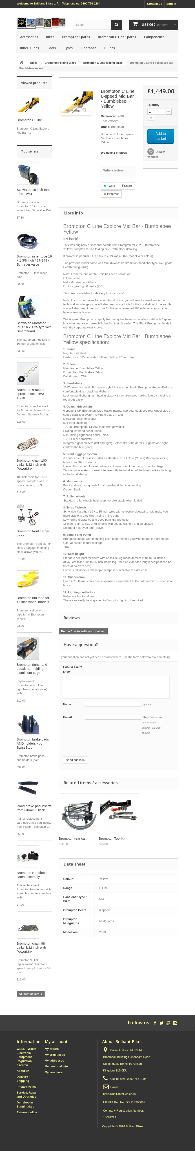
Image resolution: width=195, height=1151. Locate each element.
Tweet (109, 185)
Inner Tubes (29, 48)
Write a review (113, 170)
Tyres (68, 48)
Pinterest (111, 194)
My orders (52, 1049)
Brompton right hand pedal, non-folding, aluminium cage (32, 669)
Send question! (76, 760)
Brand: (105, 126)
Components (154, 37)
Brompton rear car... (74, 838)
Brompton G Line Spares (117, 37)
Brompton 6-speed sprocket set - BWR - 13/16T (32, 394)
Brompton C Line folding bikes (103, 62)
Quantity (153, 105)
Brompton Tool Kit (112, 838)
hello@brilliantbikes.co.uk (119, 1094)
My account (56, 1041)
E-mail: (68, 717)
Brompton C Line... (31, 120)
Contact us (154, 3)
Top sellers (29, 151)
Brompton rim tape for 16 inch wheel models (33, 600)
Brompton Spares (76, 37)
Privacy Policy (26, 1086)
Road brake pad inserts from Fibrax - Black (34, 808)
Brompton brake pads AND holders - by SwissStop (33, 743)
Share (127, 185)
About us (23, 1071)
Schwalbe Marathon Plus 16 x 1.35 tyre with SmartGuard (34, 327)
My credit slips (55, 1054)
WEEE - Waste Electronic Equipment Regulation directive (26, 1057)
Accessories (29, 37)
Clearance (88, 48)
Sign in (171, 3)
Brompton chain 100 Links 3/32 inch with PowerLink (32, 464)
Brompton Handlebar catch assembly (32, 875)
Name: (67, 704)
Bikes (50, 37)
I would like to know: (72, 669)
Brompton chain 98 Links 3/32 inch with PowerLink (31, 947)
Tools (51, 48)
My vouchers (53, 1072)
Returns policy (27, 1112)
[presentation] (97, 748)
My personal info (56, 1066)
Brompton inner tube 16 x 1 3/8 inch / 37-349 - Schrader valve (34, 260)
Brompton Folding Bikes (60, 62)
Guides (109, 48)
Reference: (108, 116)
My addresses (54, 1060)
